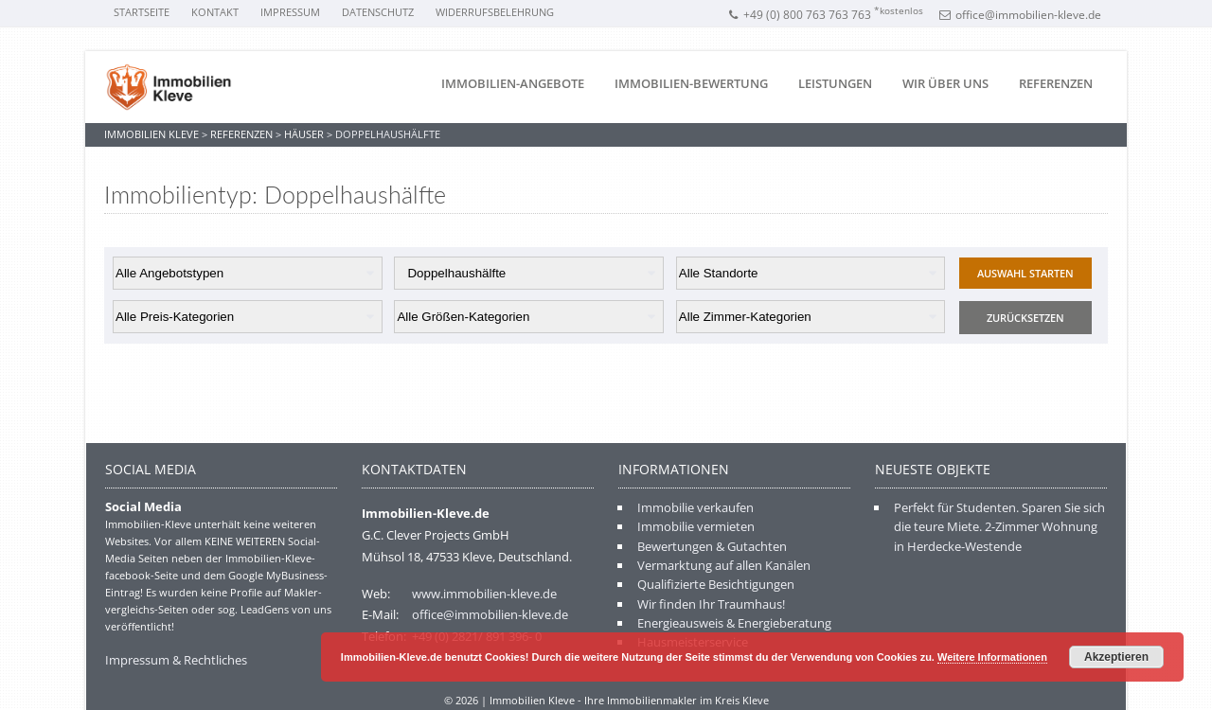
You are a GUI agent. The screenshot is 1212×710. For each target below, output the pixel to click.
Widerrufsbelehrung (495, 12)
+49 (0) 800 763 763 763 (825, 15)
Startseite (141, 12)
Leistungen (835, 83)
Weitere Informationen (992, 657)
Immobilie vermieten (696, 526)
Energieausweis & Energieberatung (734, 622)
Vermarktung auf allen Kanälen (724, 565)
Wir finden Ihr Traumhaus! (711, 603)
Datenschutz (378, 12)
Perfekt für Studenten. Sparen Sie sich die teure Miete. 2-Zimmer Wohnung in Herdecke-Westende (999, 527)
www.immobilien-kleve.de (484, 593)
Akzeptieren (1116, 657)
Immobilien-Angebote (512, 83)
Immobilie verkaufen (695, 507)
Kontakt (215, 12)
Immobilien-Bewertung (691, 83)
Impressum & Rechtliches (176, 659)
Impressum (290, 12)
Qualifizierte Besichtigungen (715, 584)
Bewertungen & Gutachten (712, 546)
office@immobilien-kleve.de (1020, 15)
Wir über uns (945, 83)
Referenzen (1056, 83)
